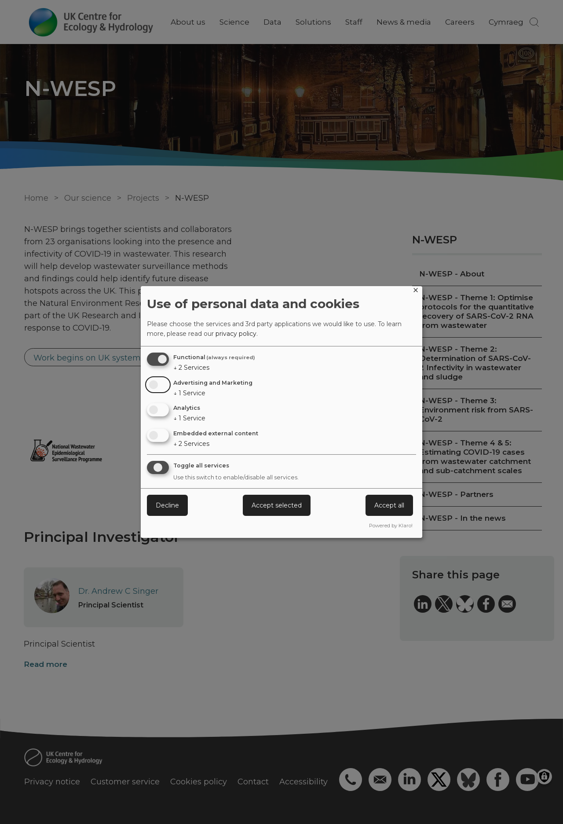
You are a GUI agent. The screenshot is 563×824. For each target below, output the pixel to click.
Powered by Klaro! (391, 525)
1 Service (189, 393)
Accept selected (277, 505)
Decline (167, 505)
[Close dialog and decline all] (415, 291)
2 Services (191, 367)
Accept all (389, 505)
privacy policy (236, 334)
